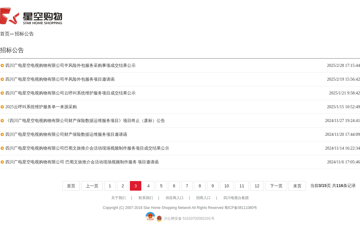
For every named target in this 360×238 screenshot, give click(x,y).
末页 (297, 185)
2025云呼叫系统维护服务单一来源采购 (41, 107)
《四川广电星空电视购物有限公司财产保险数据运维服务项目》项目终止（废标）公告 (85, 120)
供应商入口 (175, 198)
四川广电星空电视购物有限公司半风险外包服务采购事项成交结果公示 (70, 65)
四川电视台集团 (236, 198)
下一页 (276, 185)
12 (257, 185)
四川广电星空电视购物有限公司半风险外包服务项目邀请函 (60, 79)
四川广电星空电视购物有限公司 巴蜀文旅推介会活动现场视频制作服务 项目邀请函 (82, 162)
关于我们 (118, 198)
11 (241, 185)
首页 (5, 33)
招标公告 (24, 33)
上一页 (92, 185)
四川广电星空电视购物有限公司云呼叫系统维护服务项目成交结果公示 (70, 93)
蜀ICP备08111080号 (240, 208)
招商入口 (203, 198)
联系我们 (146, 198)
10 (226, 185)
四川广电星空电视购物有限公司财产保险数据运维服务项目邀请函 (66, 134)
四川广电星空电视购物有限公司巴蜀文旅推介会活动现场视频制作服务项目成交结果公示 (87, 148)
